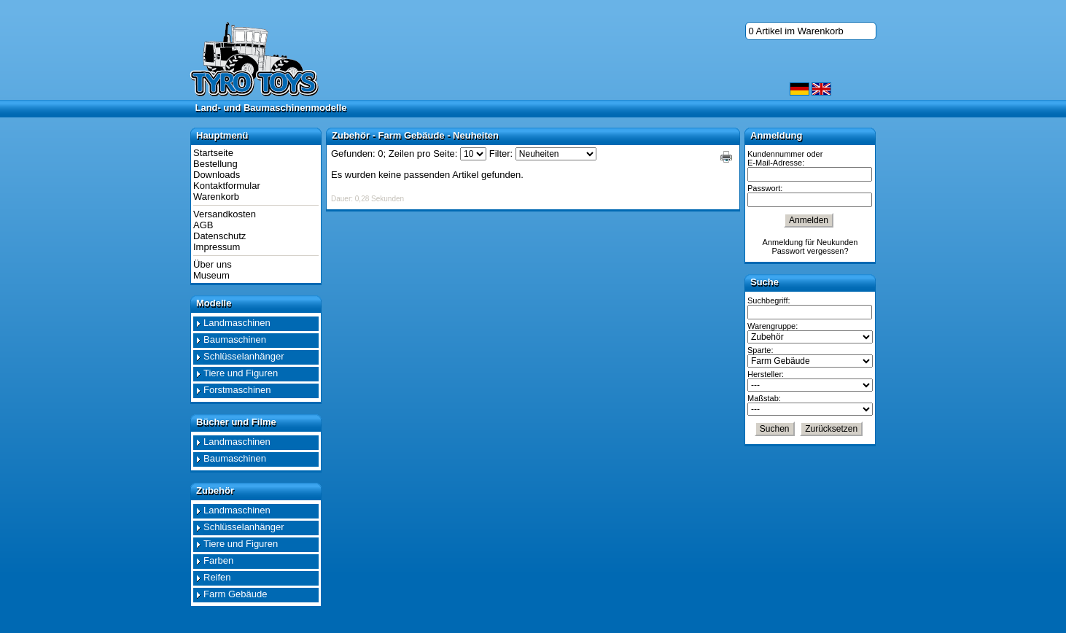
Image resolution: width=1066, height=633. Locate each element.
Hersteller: (765, 374)
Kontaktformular (226, 185)
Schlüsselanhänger (243, 356)
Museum (211, 275)
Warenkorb (216, 196)
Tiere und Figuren (240, 373)
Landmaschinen (237, 322)
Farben (218, 560)
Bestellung (215, 163)
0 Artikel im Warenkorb (796, 31)
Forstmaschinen (237, 389)
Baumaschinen (234, 339)
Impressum (216, 246)
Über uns (212, 264)
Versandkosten (224, 214)
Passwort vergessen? (809, 250)
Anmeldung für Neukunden (810, 242)
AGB (203, 225)
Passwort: (764, 188)
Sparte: (760, 350)
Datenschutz (219, 235)
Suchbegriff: (768, 300)
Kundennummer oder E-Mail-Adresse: (784, 158)
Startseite (213, 152)
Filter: (501, 153)
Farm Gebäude (235, 594)
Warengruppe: (772, 326)
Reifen (217, 577)
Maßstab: (764, 398)
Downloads (216, 174)
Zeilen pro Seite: (423, 153)
